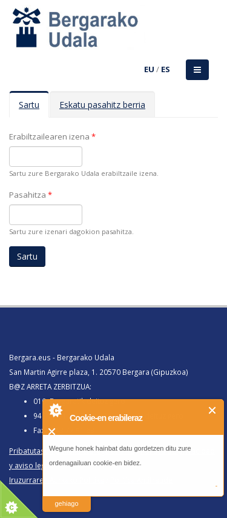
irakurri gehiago (66, 496)
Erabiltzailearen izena (52, 136)
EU (149, 69)
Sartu (34, 108)
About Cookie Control (55, 410)
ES (165, 69)
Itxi (213, 410)
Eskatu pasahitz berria (102, 104)
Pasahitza (30, 194)
